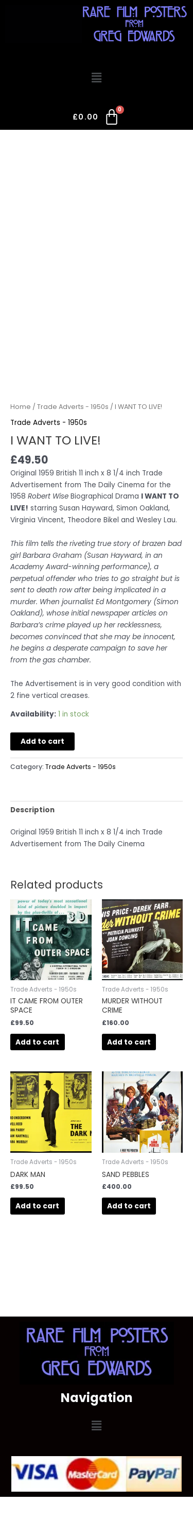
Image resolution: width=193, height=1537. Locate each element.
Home (20, 406)
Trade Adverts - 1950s (73, 406)
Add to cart (42, 741)
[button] (96, 78)
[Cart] (96, 119)
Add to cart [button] (37, 1042)
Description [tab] (32, 810)
